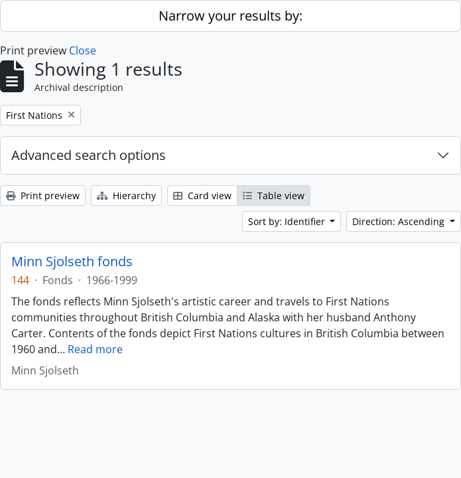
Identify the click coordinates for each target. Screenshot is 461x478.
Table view (273, 195)
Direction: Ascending (399, 221)
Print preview (43, 195)
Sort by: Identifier (288, 221)
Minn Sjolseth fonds (72, 262)
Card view (202, 195)
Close (82, 50)
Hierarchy (126, 195)
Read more (95, 349)
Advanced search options (88, 155)
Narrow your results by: (230, 16)
